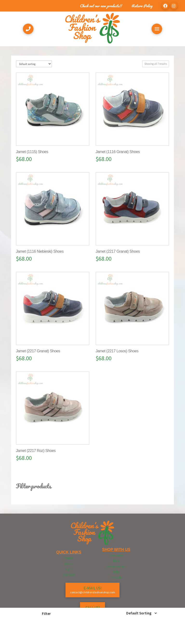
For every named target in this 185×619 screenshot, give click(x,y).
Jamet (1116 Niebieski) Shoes (40, 251)
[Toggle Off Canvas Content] (157, 29)
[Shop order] (34, 63)
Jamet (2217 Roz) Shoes (36, 451)
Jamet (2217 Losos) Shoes (117, 351)
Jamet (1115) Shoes (32, 152)
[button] (46, 613)
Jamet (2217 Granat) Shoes (118, 251)
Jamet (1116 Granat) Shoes (118, 152)
